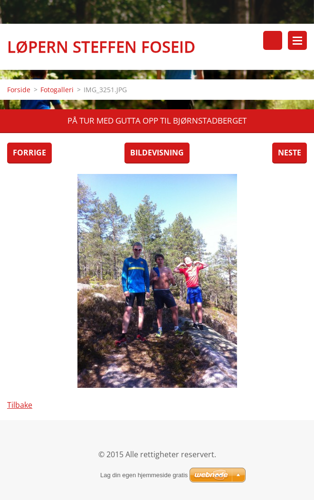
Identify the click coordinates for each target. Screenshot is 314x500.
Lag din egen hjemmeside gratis (144, 475)
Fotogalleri (57, 89)
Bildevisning (157, 152)
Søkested (272, 40)
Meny (297, 40)
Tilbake (19, 405)
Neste (289, 152)
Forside (18, 89)
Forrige (29, 152)
